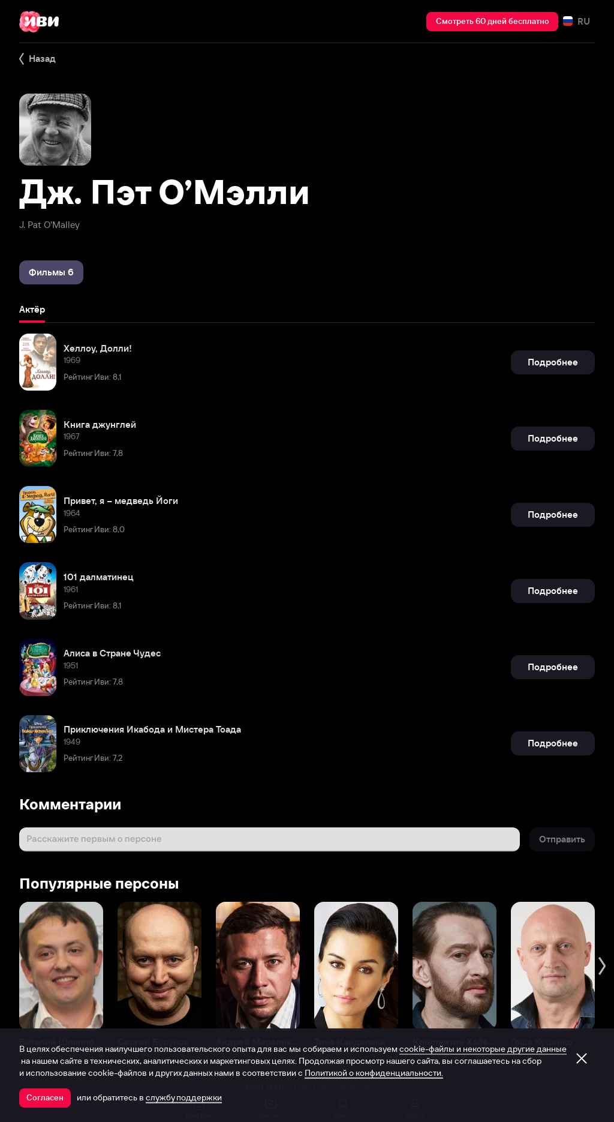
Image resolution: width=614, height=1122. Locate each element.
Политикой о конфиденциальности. (374, 1073)
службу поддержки (184, 1097)
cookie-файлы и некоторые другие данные (483, 1049)
